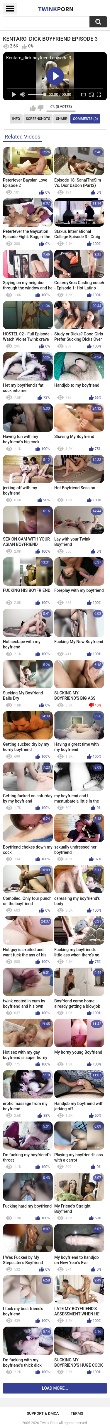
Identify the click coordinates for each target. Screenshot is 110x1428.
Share (61, 119)
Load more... (55, 1388)
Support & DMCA (43, 1413)
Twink (55, 9)
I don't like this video (40, 108)
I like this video (33, 108)
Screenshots (38, 119)
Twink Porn (48, 1423)
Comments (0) (85, 119)
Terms (77, 1413)
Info (16, 119)
